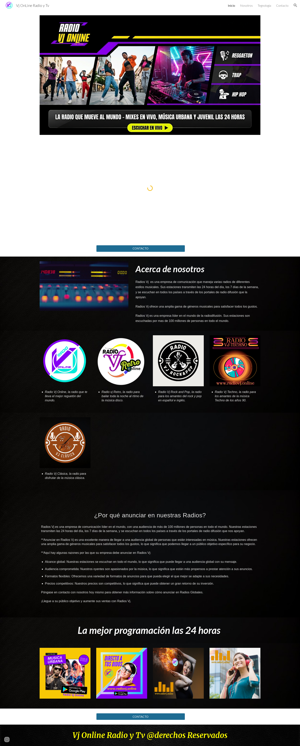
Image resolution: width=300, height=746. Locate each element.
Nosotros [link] (246, 5)
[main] (197, 269)
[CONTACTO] (140, 248)
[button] (295, 5)
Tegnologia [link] (264, 5)
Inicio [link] (231, 5)
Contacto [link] (282, 5)
